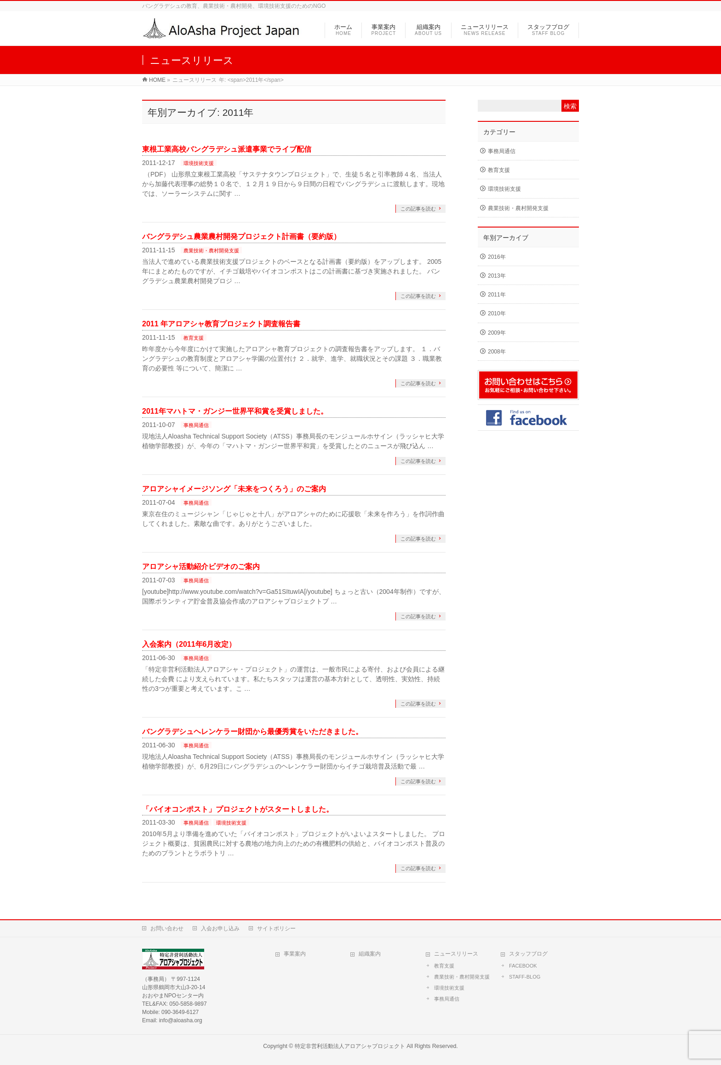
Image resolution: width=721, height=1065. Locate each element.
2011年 (497, 294)
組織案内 (370, 954)
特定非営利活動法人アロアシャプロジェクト (350, 1046)
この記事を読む (418, 208)
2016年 (497, 257)
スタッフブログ (528, 954)
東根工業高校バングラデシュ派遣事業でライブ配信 (226, 149)
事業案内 (295, 954)
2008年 (497, 351)
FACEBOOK (523, 965)
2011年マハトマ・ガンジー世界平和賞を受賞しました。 (235, 411)
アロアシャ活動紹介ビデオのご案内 (201, 566)
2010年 (497, 313)
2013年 (497, 276)
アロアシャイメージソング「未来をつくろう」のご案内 (234, 489)
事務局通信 (196, 425)
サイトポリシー (276, 928)
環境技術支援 (198, 163)
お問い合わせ (166, 928)
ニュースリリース (456, 954)
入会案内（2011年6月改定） (189, 644)
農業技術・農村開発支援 (211, 250)
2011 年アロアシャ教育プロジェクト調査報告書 (221, 324)
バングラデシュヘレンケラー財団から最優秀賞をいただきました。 (252, 731)
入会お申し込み (220, 928)
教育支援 (193, 338)
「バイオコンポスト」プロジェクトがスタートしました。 (237, 809)
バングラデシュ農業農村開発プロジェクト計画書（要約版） (241, 236)
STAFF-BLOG (524, 977)
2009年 (497, 333)
